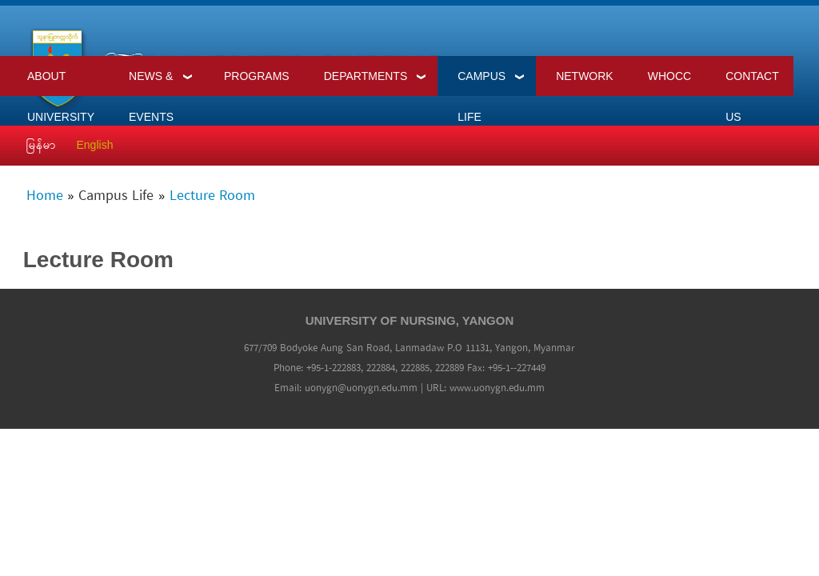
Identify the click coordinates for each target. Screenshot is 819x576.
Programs (257, 76)
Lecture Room (212, 196)
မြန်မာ (41, 144)
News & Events (151, 83)
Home (44, 196)
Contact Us (752, 83)
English (95, 144)
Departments (366, 76)
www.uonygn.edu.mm (497, 388)
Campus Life (481, 83)
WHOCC (669, 76)
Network (584, 76)
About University (60, 83)
